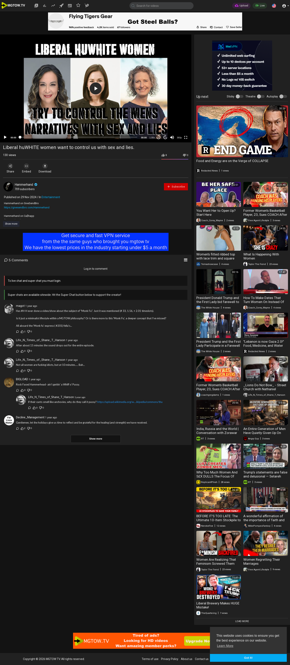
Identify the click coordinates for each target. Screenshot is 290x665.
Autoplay (272, 96)
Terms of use (150, 659)
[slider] (78, 137)
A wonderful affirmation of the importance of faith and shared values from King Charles (264, 522)
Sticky (230, 96)
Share (10, 168)
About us (186, 659)
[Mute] (172, 137)
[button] (274, 5)
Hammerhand (26, 185)
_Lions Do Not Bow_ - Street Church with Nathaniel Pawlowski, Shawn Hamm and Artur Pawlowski (265, 391)
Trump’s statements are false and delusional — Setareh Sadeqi (265, 476)
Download (45, 168)
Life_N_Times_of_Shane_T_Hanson (40, 340)
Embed (26, 168)
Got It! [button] (248, 657)
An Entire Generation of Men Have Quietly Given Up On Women (264, 433)
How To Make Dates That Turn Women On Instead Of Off (263, 302)
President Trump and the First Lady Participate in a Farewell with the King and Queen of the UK (218, 348)
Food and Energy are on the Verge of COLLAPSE (232, 161)
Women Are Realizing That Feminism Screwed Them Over (216, 564)
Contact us (202, 659)
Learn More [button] (225, 646)
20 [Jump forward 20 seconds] (165, 137)
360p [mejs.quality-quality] (179, 137)
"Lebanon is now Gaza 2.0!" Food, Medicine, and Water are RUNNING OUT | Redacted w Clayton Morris (265, 348)
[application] (95, 88)
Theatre (250, 96)
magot (20, 306)
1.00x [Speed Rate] (152, 137)
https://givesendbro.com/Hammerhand (26, 207)
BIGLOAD (22, 379)
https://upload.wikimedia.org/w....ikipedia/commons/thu (130, 401)
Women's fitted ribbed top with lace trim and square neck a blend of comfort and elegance (217, 260)
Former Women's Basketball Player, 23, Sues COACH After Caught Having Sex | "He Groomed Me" (265, 217)
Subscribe (176, 186)
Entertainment (51, 197)
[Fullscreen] (186, 137)
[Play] (5, 137)
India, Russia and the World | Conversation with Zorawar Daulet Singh (217, 433)
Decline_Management (30, 417)
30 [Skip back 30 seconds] (159, 137)
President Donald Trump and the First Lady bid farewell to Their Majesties (217, 302)
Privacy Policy (169, 659)
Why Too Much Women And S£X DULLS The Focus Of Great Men (217, 476)
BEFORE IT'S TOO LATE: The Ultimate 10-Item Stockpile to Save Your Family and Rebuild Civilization (218, 522)
